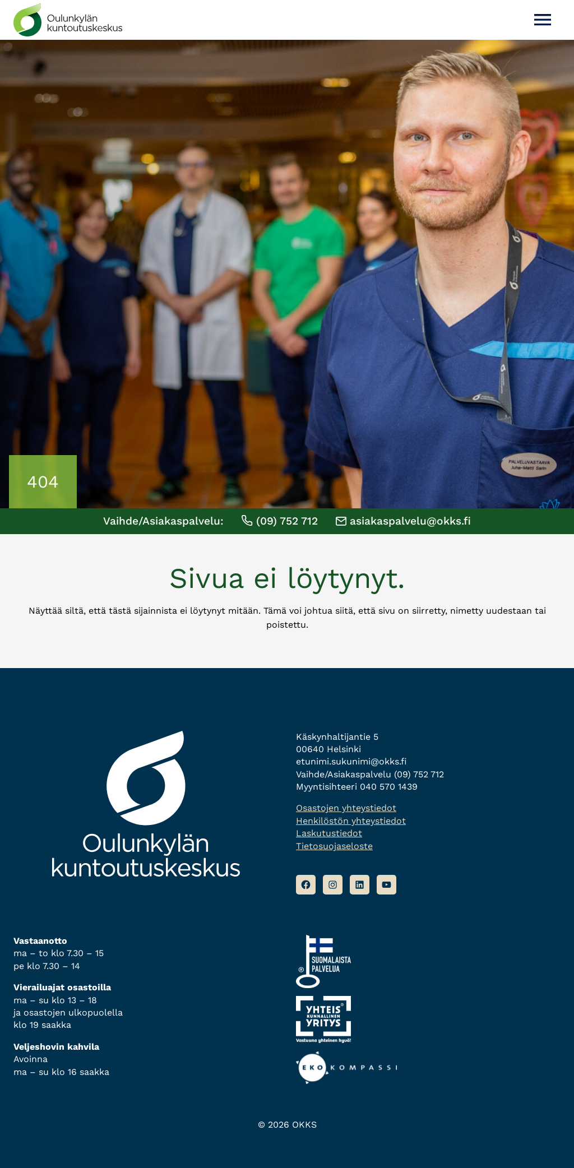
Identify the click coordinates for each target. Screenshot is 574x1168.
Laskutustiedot (329, 833)
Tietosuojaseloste (334, 846)
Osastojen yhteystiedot (346, 808)
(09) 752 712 (279, 521)
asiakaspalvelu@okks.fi (403, 521)
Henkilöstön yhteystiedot (351, 820)
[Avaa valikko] (543, 20)
